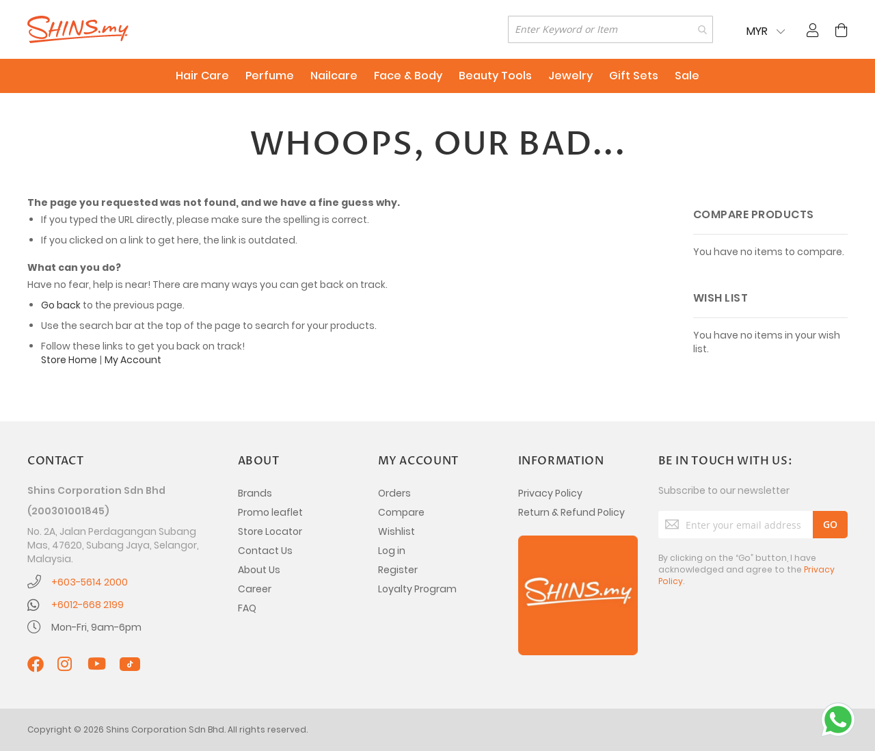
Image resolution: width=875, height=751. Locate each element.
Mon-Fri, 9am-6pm (96, 627)
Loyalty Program (417, 589)
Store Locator (270, 531)
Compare (401, 512)
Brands (255, 493)
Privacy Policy (550, 493)
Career (254, 589)
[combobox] (610, 29)
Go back (61, 305)
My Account (133, 360)
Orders (394, 493)
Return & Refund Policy (571, 512)
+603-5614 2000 (89, 582)
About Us (259, 570)
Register (398, 570)
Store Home (69, 360)
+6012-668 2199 (87, 604)
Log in (391, 550)
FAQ (247, 608)
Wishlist (396, 531)
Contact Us (265, 550)
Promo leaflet (270, 512)
